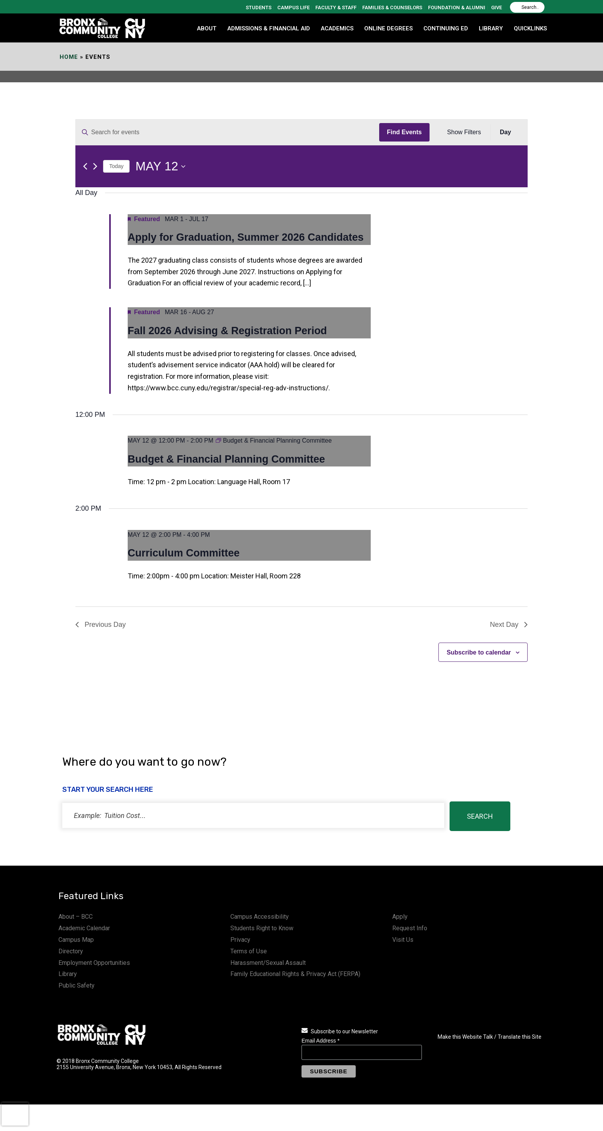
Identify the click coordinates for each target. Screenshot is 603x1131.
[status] (253, 815)
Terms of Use (248, 951)
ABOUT (207, 28)
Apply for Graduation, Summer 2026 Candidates (246, 237)
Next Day (509, 624)
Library (67, 974)
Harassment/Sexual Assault (268, 962)
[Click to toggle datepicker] (160, 166)
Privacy (240, 939)
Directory (70, 951)
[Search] (527, 7)
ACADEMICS (337, 28)
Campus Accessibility (259, 916)
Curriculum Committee (184, 553)
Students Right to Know (261, 928)
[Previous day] (85, 166)
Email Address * (321, 1041)
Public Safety (76, 985)
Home (69, 56)
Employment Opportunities (94, 962)
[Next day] (95, 166)
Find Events (404, 132)
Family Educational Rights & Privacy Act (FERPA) (295, 974)
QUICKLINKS (530, 28)
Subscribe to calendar (478, 652)
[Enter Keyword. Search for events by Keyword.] (227, 132)
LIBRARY (491, 28)
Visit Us (402, 939)
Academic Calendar (84, 928)
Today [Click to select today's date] (116, 166)
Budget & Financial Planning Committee (226, 459)
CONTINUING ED (445, 28)
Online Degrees (388, 28)
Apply (400, 916)
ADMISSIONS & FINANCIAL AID (268, 28)
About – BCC (75, 916)
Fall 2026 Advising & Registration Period (227, 330)
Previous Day (100, 624)
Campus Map (76, 939)
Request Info (409, 928)
